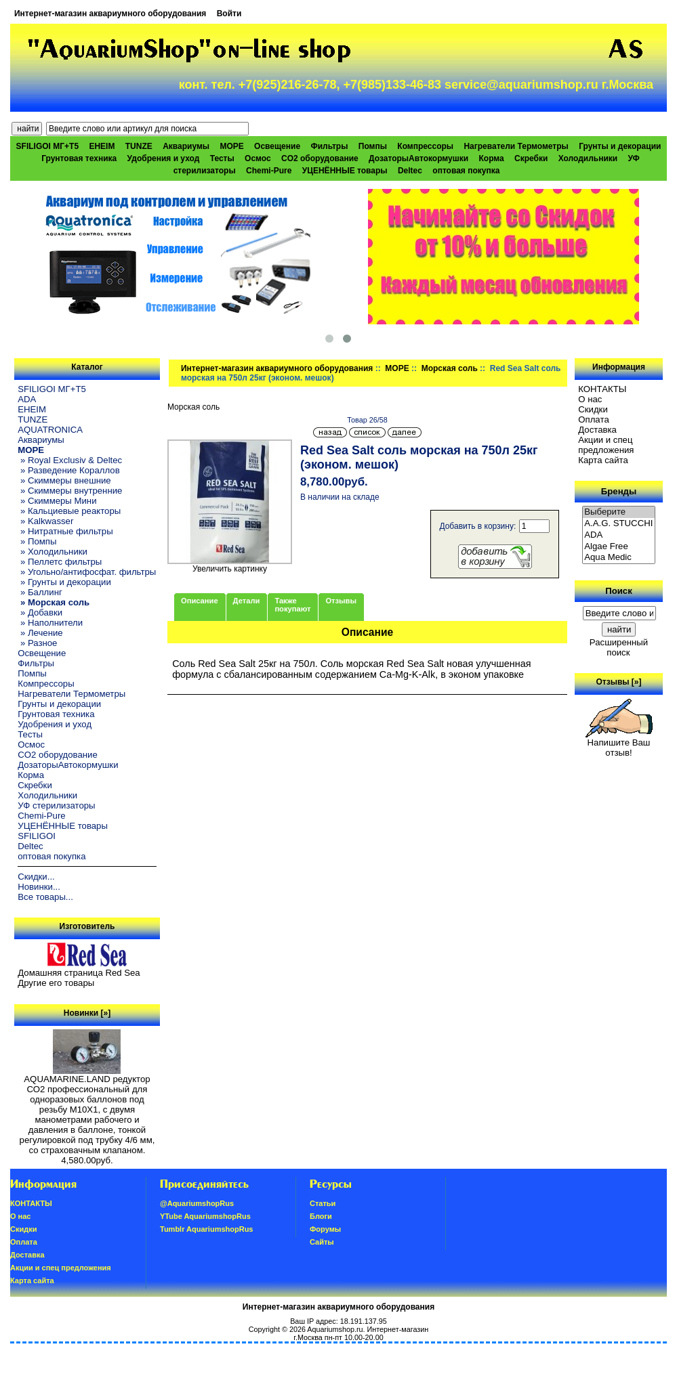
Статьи (322, 1203)
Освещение (277, 146)
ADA (27, 399)
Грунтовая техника (79, 158)
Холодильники (588, 158)
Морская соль (450, 368)
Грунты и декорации (620, 146)
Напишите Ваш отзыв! (619, 743)
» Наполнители (50, 623)
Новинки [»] (87, 1013)
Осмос (258, 158)
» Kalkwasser (45, 521)
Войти (229, 13)
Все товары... (45, 897)
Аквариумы (186, 146)
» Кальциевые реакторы (69, 511)
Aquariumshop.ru (335, 1329)
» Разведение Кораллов (68, 470)
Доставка (597, 430)
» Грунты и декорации (64, 582)
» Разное (37, 643)
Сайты (322, 1242)
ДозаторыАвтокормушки (418, 158)
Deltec (410, 170)
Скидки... (36, 876)
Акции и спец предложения (606, 445)
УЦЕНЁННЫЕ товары (345, 170)
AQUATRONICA (50, 430)
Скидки (593, 409)
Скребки (531, 158)
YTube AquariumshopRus (205, 1216)
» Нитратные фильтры (65, 531)
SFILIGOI (37, 836)
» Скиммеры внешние (64, 480)
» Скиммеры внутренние (70, 491)
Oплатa (593, 419)
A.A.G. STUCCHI (619, 524)
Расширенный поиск (619, 647)
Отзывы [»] (618, 682)
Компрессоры (425, 146)
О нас (590, 399)
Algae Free (619, 547)
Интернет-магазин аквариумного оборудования (110, 13)
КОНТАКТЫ (602, 389)
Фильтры (329, 146)
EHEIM (102, 146)
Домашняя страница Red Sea (79, 973)
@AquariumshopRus (197, 1203)
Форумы (325, 1229)
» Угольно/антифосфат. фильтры (87, 572)
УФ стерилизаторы (56, 805)
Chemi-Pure (268, 170)
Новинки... (39, 887)
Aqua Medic (619, 557)
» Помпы (37, 541)
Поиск (618, 591)
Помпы (372, 146)
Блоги (321, 1216)
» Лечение (40, 633)
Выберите (619, 512)
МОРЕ (397, 368)
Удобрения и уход (163, 158)
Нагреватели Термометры (516, 146)
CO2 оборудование (319, 158)
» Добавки (40, 612)
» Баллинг (40, 592)
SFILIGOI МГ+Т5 (47, 146)
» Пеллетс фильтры (60, 562)
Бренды (618, 491)
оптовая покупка (465, 170)
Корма (491, 158)
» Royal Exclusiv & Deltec (70, 460)
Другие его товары (56, 983)
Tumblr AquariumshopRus (206, 1229)
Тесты (222, 158)
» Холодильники (52, 551)
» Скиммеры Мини (57, 501)
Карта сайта (603, 460)
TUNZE (138, 146)
